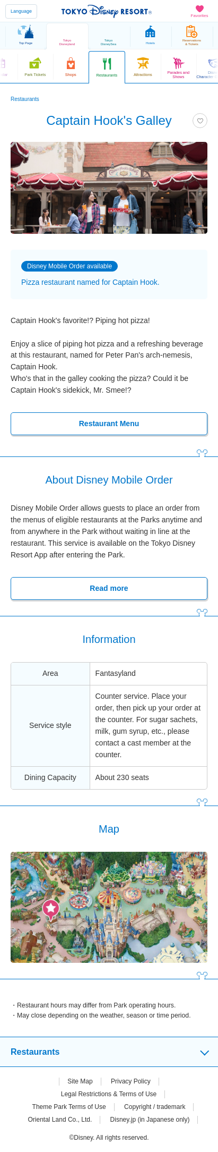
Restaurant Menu (109, 423)
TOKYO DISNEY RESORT (107, 11)
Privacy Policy (131, 1081)
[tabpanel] (109, 188)
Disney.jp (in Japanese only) (150, 1119)
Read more (109, 588)
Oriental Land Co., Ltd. (60, 1119)
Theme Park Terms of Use (69, 1107)
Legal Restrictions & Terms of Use (109, 1094)
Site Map (79, 1081)
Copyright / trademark (154, 1107)
